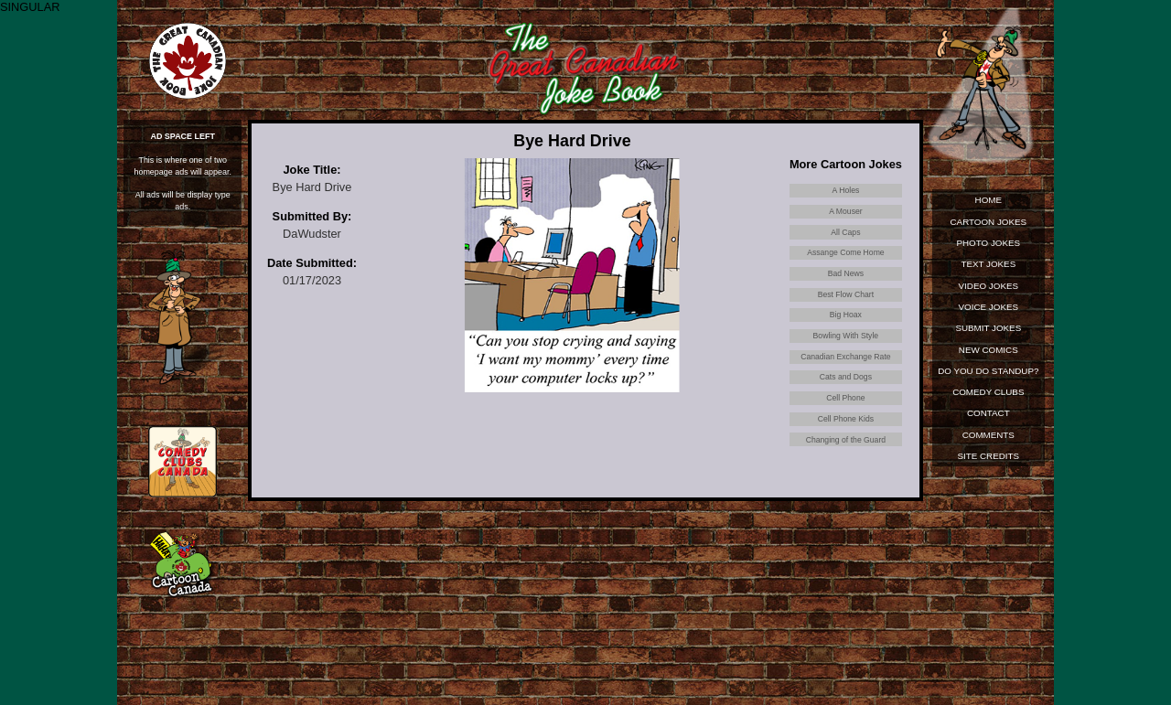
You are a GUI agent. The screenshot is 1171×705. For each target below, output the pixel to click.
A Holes (846, 192)
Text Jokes (988, 267)
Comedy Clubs (988, 400)
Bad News (845, 289)
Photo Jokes (988, 245)
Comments (988, 445)
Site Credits (988, 467)
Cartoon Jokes (988, 223)
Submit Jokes (988, 333)
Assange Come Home (845, 265)
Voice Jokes (988, 311)
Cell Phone (845, 437)
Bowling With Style (846, 363)
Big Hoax (846, 339)
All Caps (845, 240)
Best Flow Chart (845, 314)
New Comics (988, 356)
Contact (988, 422)
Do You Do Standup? (988, 381)
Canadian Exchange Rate (845, 387)
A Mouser (845, 215)
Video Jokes (988, 289)
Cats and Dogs (846, 412)
